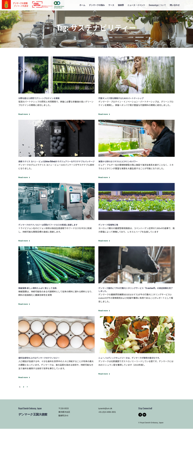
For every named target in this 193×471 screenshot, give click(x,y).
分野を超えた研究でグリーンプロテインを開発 (39, 98)
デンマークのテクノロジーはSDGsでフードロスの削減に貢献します (48, 224)
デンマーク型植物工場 (108, 224)
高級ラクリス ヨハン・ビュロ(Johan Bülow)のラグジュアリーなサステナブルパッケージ (56, 161)
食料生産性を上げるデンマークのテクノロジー (39, 357)
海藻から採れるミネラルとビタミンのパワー (118, 161)
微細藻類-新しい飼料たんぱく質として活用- (37, 288)
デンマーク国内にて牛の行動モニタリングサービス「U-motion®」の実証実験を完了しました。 (135, 289)
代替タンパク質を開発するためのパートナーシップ (121, 98)
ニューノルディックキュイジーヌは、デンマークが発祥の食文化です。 (129, 357)
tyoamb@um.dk (105, 408)
